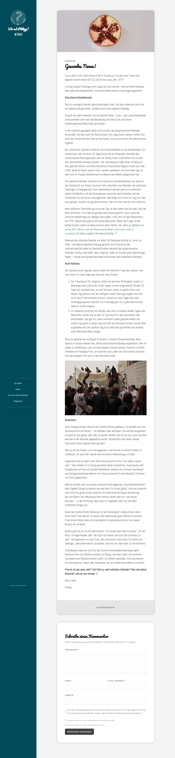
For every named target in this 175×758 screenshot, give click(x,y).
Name (68, 681)
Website (69, 695)
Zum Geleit (18, 383)
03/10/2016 (70, 61)
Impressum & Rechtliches (18, 585)
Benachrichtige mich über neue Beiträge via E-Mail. (86, 725)
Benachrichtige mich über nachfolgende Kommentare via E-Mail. (91, 720)
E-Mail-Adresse (116, 681)
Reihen (18, 389)
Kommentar (72, 650)
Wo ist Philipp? (18, 21)
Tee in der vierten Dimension (18, 395)
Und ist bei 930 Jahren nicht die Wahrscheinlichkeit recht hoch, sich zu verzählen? (104, 229)
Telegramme (17, 401)
